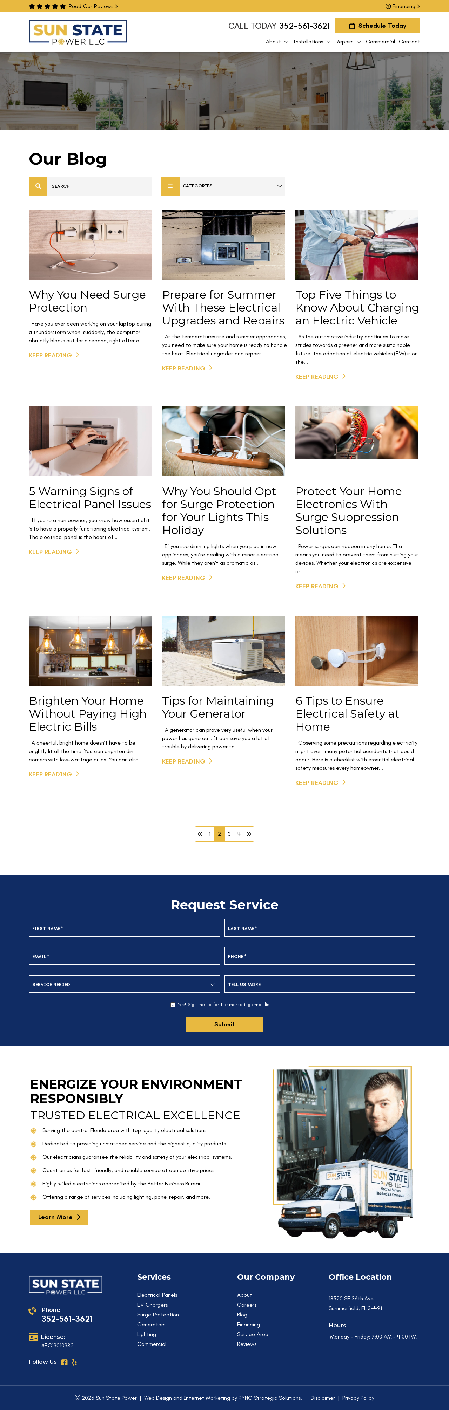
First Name (47, 928)
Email (40, 956)
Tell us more (244, 984)
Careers (246, 1304)
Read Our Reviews (93, 6)
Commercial (151, 1344)
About (244, 1295)
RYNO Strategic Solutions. (270, 1398)
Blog (242, 1314)
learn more (55, 1217)
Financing (403, 6)
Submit (224, 1024)
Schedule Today (377, 25)
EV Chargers (152, 1304)
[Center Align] (38, 186)
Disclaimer (323, 1398)
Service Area (252, 1334)
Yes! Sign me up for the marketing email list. (224, 1004)
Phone (237, 956)
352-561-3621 (304, 26)
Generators (151, 1324)
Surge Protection (158, 1314)
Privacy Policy (358, 1398)
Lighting (146, 1334)
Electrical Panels (157, 1295)
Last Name (242, 928)
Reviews (246, 1344)
